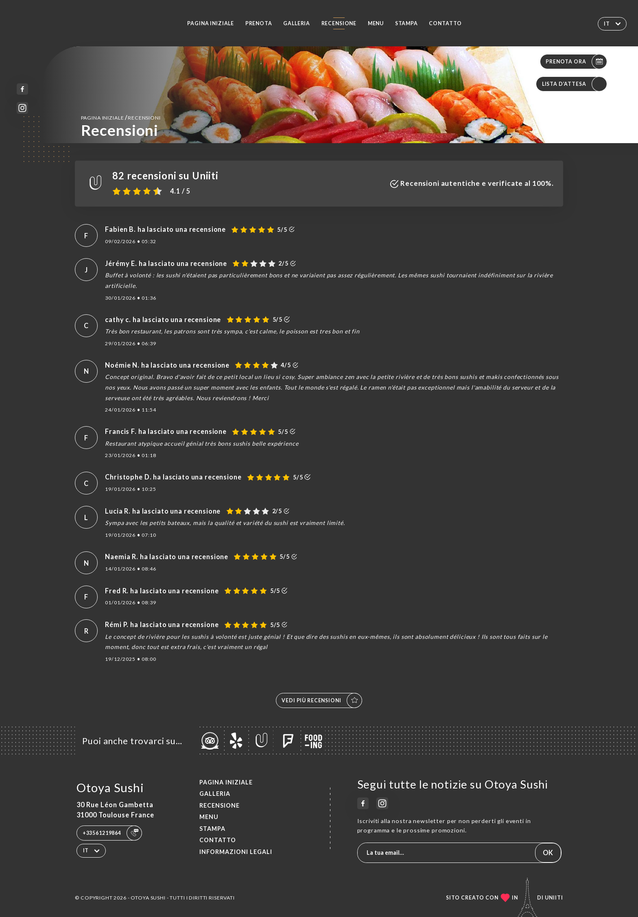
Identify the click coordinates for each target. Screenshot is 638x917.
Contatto (445, 23)
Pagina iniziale (210, 23)
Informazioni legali (235, 851)
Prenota (258, 23)
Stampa (406, 23)
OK (548, 852)
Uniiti (554, 898)
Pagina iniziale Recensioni (121, 117)
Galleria (296, 23)
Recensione (339, 23)
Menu (376, 23)
